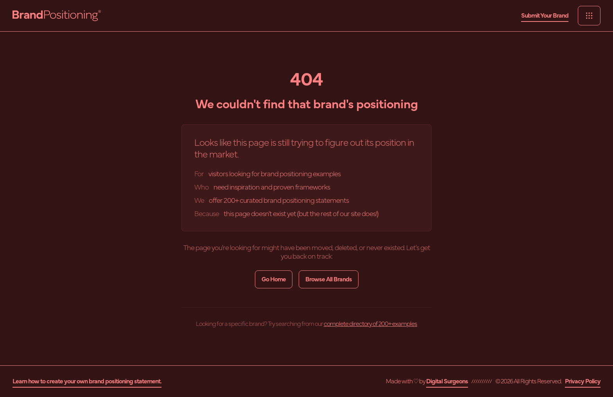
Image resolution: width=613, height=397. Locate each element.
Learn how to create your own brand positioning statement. (87, 381)
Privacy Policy (582, 381)
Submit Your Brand (544, 16)
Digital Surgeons (447, 381)
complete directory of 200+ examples (370, 324)
